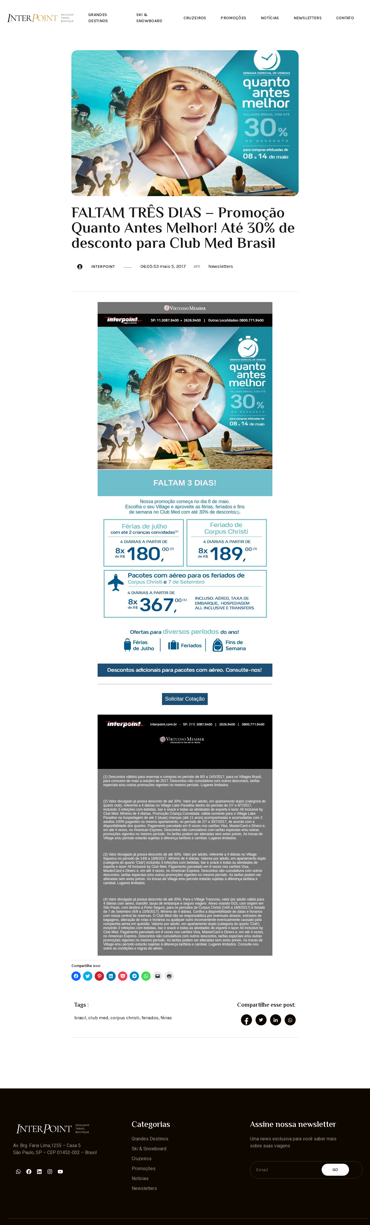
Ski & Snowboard (149, 17)
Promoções (233, 17)
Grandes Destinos (98, 17)
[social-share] (246, 1019)
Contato (345, 17)
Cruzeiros (195, 17)
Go (335, 1169)
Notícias (270, 17)
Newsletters (308, 17)
